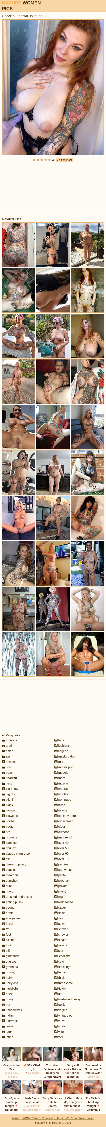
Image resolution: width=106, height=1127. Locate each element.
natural (61, 788)
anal (7, 745)
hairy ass (10, 983)
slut (58, 950)
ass (6, 756)
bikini (7, 799)
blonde (8, 810)
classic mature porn (17, 853)
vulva (60, 1021)
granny (8, 972)
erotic (7, 913)
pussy (60, 891)
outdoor (61, 832)
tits (58, 994)
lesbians (62, 745)
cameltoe (10, 842)
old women (63, 821)
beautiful (10, 778)
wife (59, 1031)
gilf (6, 950)
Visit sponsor (64, 160)
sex (58, 918)
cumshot (10, 880)
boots (7, 826)
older (59, 826)
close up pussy (14, 864)
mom (59, 778)
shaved (61, 929)
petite (60, 875)
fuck (7, 945)
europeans (11, 918)
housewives (12, 1010)
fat (5, 929)
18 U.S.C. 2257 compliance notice (73, 1118)
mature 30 (63, 837)
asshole (9, 761)
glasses (9, 961)
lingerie (61, 751)
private (61, 886)
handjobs (10, 988)
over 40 (61, 842)
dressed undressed (17, 896)
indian (8, 1015)
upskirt (61, 1004)
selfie (60, 913)
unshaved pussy (67, 999)
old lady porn (65, 815)
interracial (10, 1021)
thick (59, 977)
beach (8, 772)
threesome (63, 983)
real (58, 896)
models (61, 772)
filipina (8, 940)
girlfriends (10, 956)
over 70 (61, 859)
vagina (61, 1010)
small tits (62, 956)
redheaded (63, 902)
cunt (7, 886)
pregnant (62, 880)
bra (6, 832)
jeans (7, 1026)
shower (61, 934)
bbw (7, 767)
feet (6, 934)
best (7, 783)
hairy (7, 977)
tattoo (60, 972)
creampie (10, 875)
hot (6, 1004)
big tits (8, 794)
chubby (9, 848)
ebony (8, 907)
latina (7, 1037)
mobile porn (64, 767)
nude (59, 805)
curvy (7, 891)
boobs (8, 821)
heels (7, 994)
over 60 (61, 853)
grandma (10, 967)
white (60, 1026)
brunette (9, 837)
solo (59, 961)
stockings (62, 967)
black (7, 805)
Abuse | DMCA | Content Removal (32, 1118)
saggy (60, 907)
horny (7, 999)
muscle (61, 783)
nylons (60, 810)
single (60, 940)
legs (59, 740)
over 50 (61, 848)
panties (61, 864)
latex (7, 1031)
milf (58, 761)
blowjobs (10, 815)
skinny (60, 945)
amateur (9, 740)
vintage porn (64, 1015)
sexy (59, 923)
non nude (62, 799)
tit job (60, 988)
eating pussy (12, 902)
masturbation (65, 756)
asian (7, 751)
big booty (10, 788)
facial (7, 923)
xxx (58, 1037)
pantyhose (63, 869)
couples (9, 869)
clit (6, 859)
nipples (61, 794)
